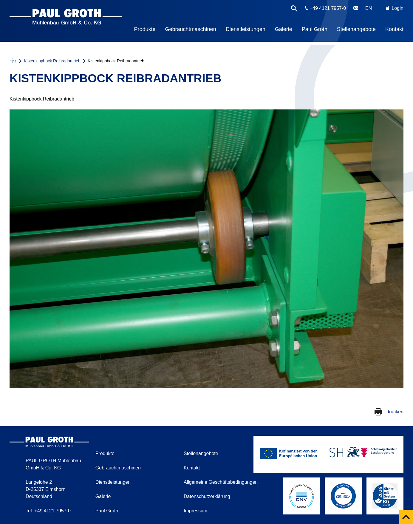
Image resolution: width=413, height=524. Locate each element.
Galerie (283, 29)
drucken (394, 411)
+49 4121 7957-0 (328, 8)
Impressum (195, 510)
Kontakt (394, 29)
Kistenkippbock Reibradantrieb (52, 60)
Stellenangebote (356, 29)
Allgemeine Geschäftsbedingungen (221, 482)
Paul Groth (314, 29)
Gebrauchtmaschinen (190, 29)
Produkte (145, 29)
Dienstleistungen (245, 29)
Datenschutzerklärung (207, 496)
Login (394, 8)
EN (368, 8)
